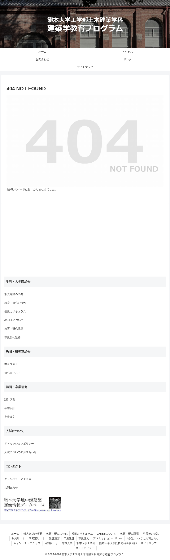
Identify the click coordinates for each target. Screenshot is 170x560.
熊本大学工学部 (85, 543)
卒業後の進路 (12, 337)
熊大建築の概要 (13, 294)
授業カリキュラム (15, 311)
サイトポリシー (85, 547)
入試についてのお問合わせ (20, 452)
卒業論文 (9, 416)
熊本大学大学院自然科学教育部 (118, 543)
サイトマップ (149, 543)
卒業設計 (9, 408)
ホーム (15, 533)
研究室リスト (12, 372)
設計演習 (9, 399)
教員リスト (11, 363)
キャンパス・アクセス (17, 478)
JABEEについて (14, 320)
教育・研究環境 (13, 328)
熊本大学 (67, 543)
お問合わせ (11, 487)
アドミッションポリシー (19, 443)
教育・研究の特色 (15, 302)
